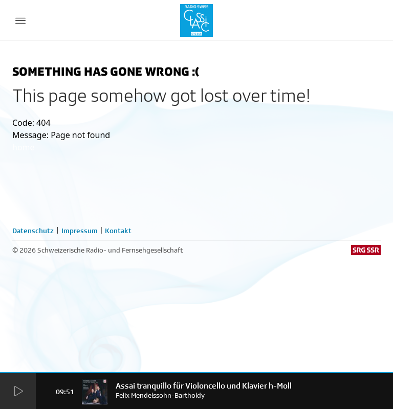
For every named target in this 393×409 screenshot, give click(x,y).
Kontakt (118, 230)
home (23, 147)
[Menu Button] (20, 20)
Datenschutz (33, 230)
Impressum (79, 230)
